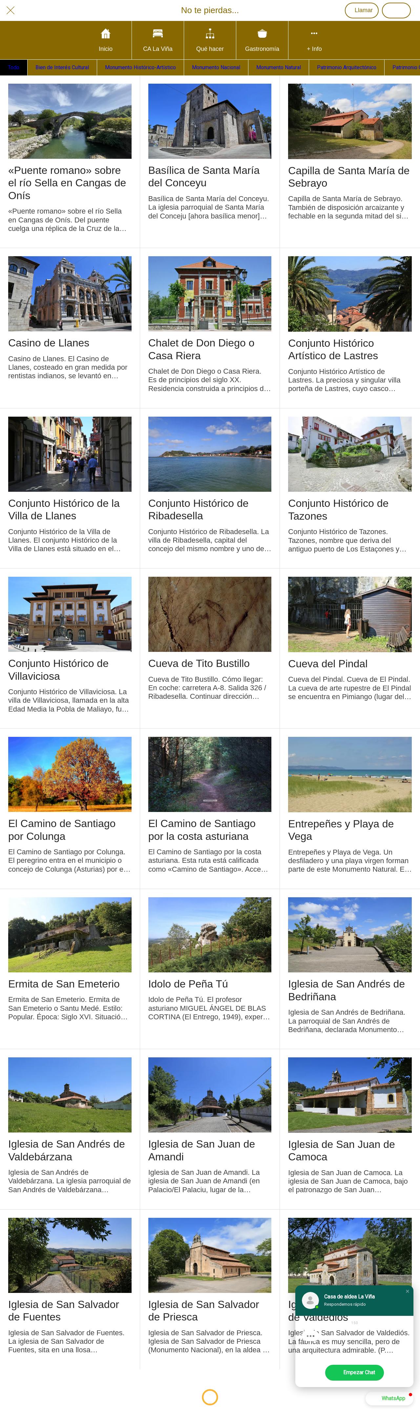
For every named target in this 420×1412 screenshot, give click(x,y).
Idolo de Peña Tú (188, 984)
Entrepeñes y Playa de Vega (341, 830)
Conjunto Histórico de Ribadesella (198, 509)
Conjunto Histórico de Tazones (338, 509)
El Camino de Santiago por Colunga (62, 830)
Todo (13, 67)
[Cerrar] (10, 10)
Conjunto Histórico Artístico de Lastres (333, 349)
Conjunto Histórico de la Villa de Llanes (64, 509)
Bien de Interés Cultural (62, 67)
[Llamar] (362, 10)
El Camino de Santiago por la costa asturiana (202, 830)
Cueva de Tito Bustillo (199, 663)
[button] (407, 1291)
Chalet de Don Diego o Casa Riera (201, 349)
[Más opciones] (314, 40)
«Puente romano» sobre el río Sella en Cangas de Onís (67, 182)
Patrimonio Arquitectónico (346, 67)
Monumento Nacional (216, 67)
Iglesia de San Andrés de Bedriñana (346, 990)
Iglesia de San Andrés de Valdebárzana (66, 1150)
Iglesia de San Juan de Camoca (341, 1150)
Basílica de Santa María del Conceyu (204, 176)
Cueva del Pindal (328, 664)
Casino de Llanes (48, 343)
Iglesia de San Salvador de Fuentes (63, 1310)
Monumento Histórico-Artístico (140, 67)
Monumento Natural (278, 67)
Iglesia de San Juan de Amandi (201, 1150)
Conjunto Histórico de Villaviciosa (58, 669)
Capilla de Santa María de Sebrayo (349, 177)
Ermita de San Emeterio (64, 984)
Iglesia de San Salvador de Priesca (203, 1310)
